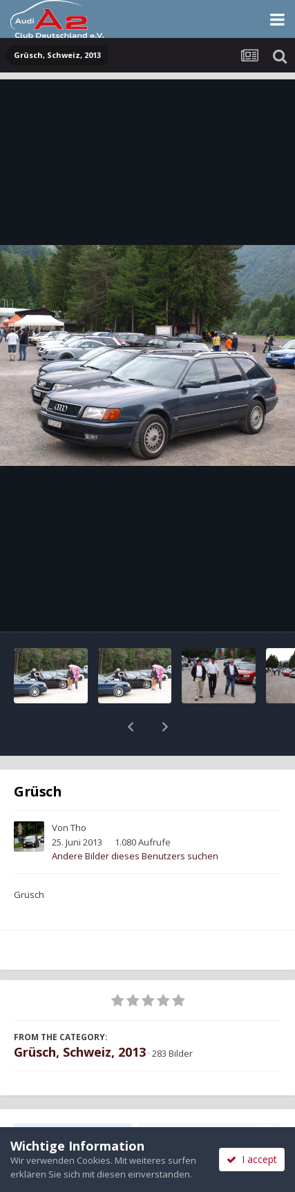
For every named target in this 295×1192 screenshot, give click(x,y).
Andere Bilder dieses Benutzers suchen (135, 820)
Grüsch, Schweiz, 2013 (80, 1016)
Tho (78, 791)
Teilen (73, 1098)
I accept (252, 1159)
